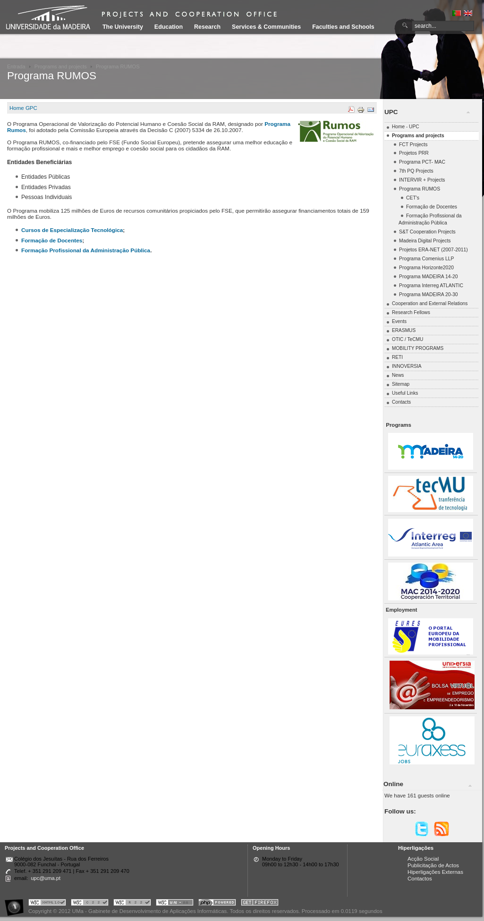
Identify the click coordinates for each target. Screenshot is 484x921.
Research (207, 27)
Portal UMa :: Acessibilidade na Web (16, 904)
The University (122, 27)
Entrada (16, 66)
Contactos (420, 878)
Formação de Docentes (51, 240)
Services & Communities (266, 27)
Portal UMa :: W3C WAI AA (175, 904)
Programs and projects (60, 66)
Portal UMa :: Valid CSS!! (90, 904)
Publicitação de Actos (433, 865)
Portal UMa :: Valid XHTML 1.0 (47, 904)
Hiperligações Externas (435, 872)
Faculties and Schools (343, 27)
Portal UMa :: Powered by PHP (217, 904)
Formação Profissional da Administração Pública (85, 250)
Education (168, 27)
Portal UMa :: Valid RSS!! (132, 904)
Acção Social (423, 859)
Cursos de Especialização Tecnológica (72, 230)
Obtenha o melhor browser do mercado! (260, 904)
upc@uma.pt (45, 878)
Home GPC (23, 108)
